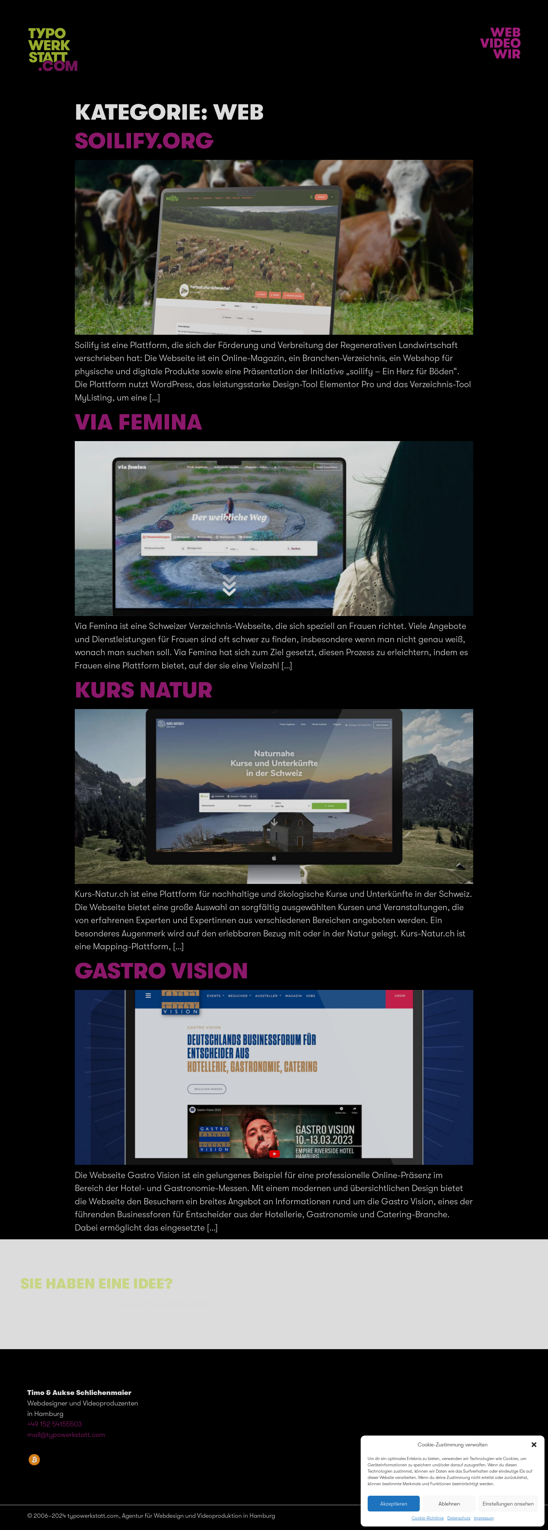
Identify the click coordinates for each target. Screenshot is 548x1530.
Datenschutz (458, 1518)
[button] (534, 1444)
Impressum (484, 1518)
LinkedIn (496, 1436)
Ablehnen (449, 1504)
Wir (507, 54)
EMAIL (505, 1427)
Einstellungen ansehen (508, 1504)
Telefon (498, 1418)
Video (500, 43)
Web (505, 32)
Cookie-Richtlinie (428, 1518)
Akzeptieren (393, 1504)
